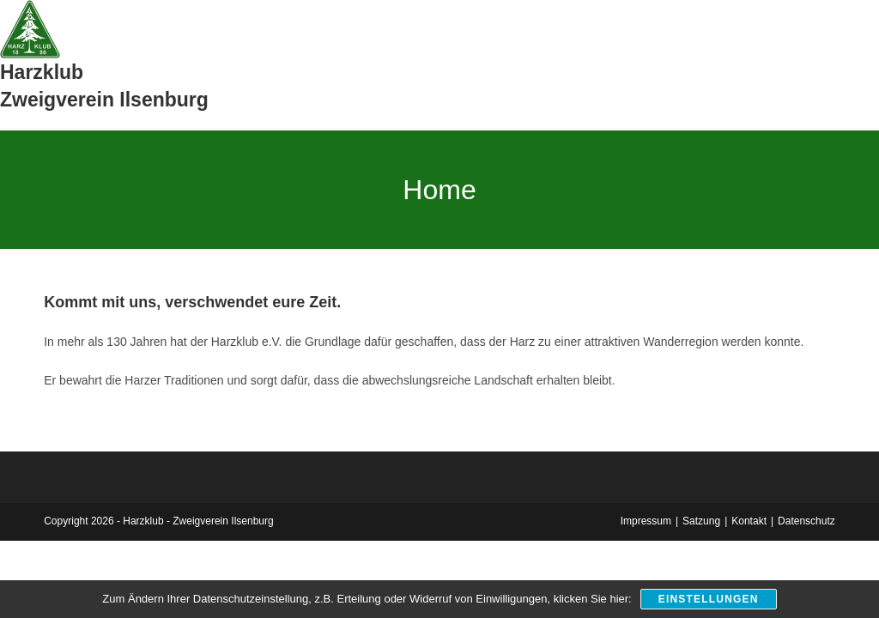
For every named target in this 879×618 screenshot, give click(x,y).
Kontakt (749, 521)
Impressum (646, 521)
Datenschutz (806, 521)
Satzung (701, 521)
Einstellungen (708, 599)
